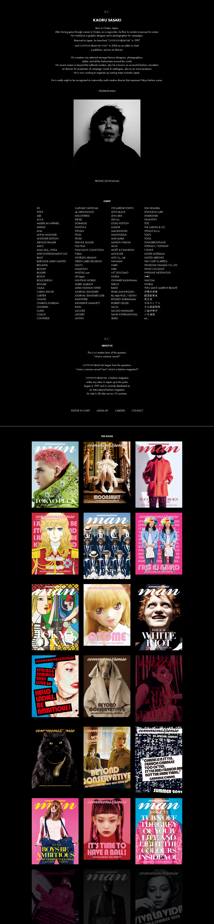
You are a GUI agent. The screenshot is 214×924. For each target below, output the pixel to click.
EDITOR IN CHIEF (80, 410)
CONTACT (137, 410)
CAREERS (120, 410)
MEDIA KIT (102, 410)
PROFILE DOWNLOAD (107, 181)
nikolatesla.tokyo (107, 90)
